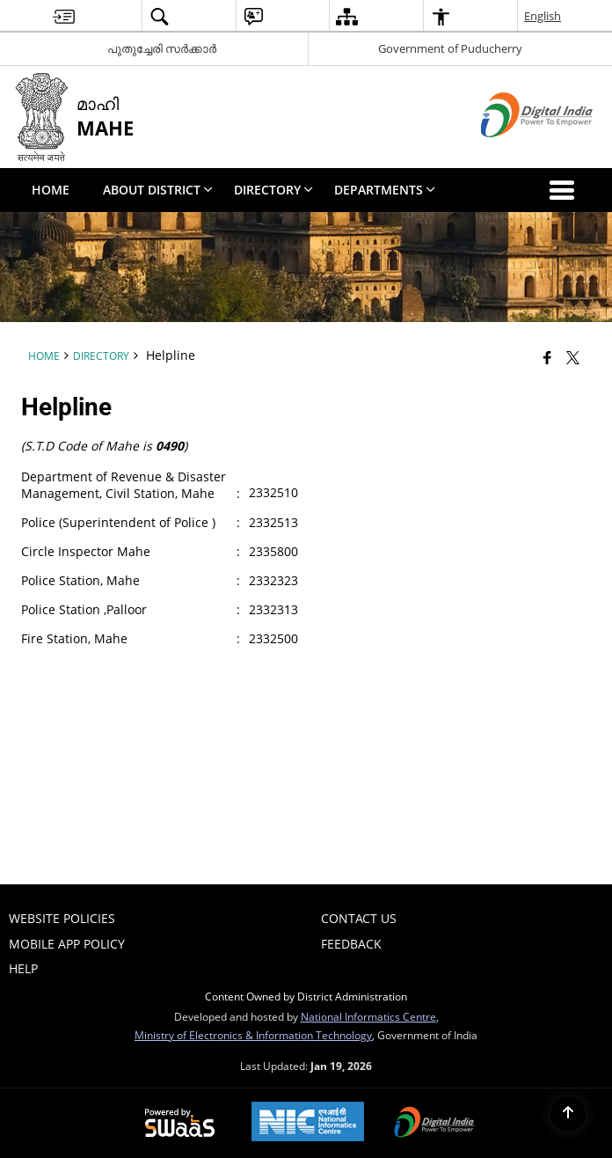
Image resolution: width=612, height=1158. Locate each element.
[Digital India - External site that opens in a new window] (515, 151)
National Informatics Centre (368, 1016)
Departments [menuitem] (384, 189)
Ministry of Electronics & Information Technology (253, 1035)
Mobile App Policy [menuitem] (67, 943)
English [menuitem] (542, 16)
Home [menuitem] (50, 189)
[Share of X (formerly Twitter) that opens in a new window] (573, 357)
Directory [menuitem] (273, 189)
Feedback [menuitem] (351, 943)
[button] (565, 190)
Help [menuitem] (23, 968)
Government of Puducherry (450, 48)
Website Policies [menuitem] (62, 918)
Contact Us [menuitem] (359, 918)
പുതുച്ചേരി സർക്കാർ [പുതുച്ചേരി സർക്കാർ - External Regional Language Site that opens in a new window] (161, 48)
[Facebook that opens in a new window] (547, 357)
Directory (101, 355)
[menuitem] (64, 16)
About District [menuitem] (158, 189)
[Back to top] (568, 1114)
